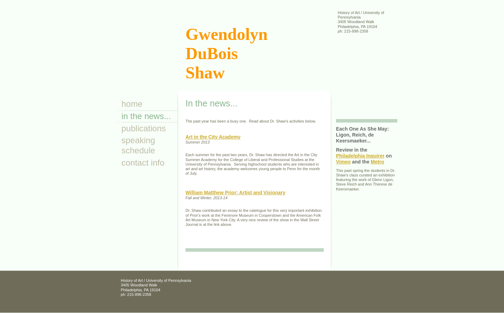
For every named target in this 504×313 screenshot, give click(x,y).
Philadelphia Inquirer (360, 156)
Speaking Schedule (138, 145)
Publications (143, 128)
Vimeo (343, 162)
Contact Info (142, 162)
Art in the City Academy (213, 137)
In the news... (146, 116)
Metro (377, 162)
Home (131, 104)
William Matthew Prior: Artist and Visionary (235, 192)
